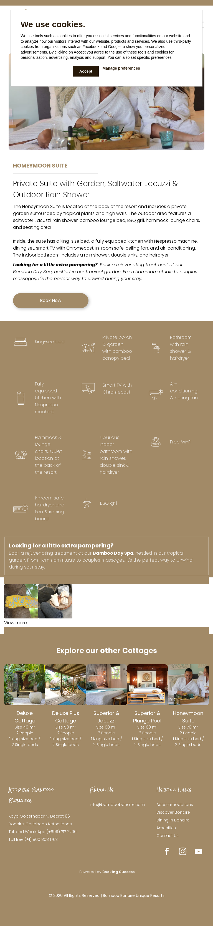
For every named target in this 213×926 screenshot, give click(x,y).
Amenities (166, 828)
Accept (85, 71)
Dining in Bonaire (172, 820)
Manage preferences (121, 68)
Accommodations (174, 804)
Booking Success (118, 871)
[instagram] (182, 852)
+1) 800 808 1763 (42, 839)
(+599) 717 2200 (62, 831)
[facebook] (167, 852)
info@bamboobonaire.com (117, 804)
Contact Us (167, 835)
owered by (91, 871)
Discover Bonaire (173, 812)
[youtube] (198, 852)
